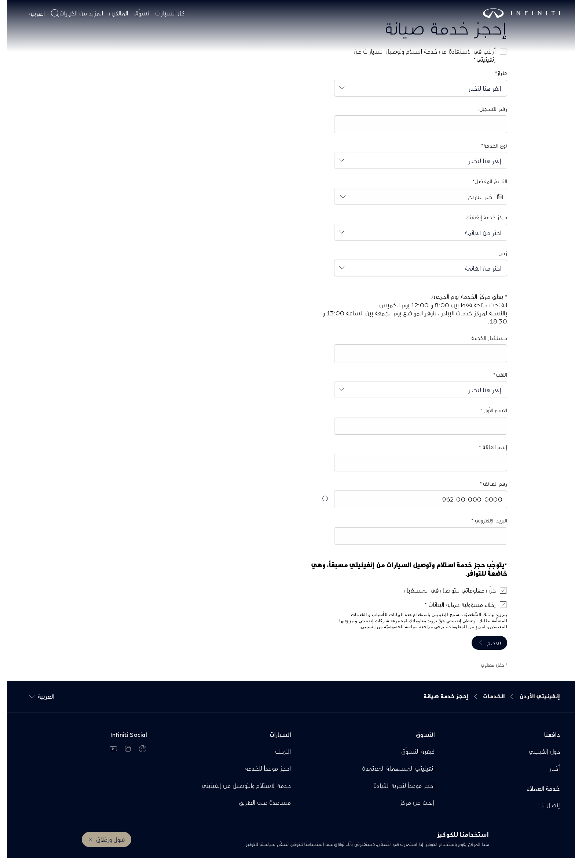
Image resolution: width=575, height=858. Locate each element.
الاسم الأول (487, 410)
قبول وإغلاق (103, 839)
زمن (495, 253)
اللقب (494, 375)
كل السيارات (163, 13)
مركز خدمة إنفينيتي (479, 217)
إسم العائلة (487, 447)
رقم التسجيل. (485, 109)
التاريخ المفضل (484, 181)
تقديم (487, 642)
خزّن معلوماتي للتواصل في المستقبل (443, 590)
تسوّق (134, 13)
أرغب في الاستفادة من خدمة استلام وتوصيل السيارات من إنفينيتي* (418, 55)
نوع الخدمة (488, 145)
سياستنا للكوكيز (254, 844)
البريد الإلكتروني (483, 520)
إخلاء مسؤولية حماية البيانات (454, 604)
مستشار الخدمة (482, 338)
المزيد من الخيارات (74, 13)
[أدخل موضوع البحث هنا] (48, 13)
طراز (495, 73)
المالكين (111, 13)
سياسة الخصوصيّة (394, 626)
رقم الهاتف (487, 484)
